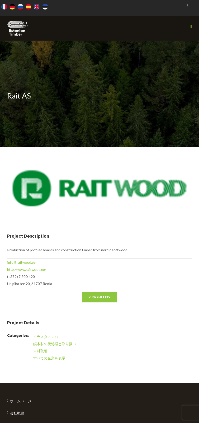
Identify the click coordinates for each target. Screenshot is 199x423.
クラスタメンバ (45, 336)
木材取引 (40, 351)
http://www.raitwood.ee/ (26, 269)
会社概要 (17, 413)
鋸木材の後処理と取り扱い (54, 344)
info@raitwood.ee (21, 262)
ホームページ (20, 401)
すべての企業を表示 (49, 358)
